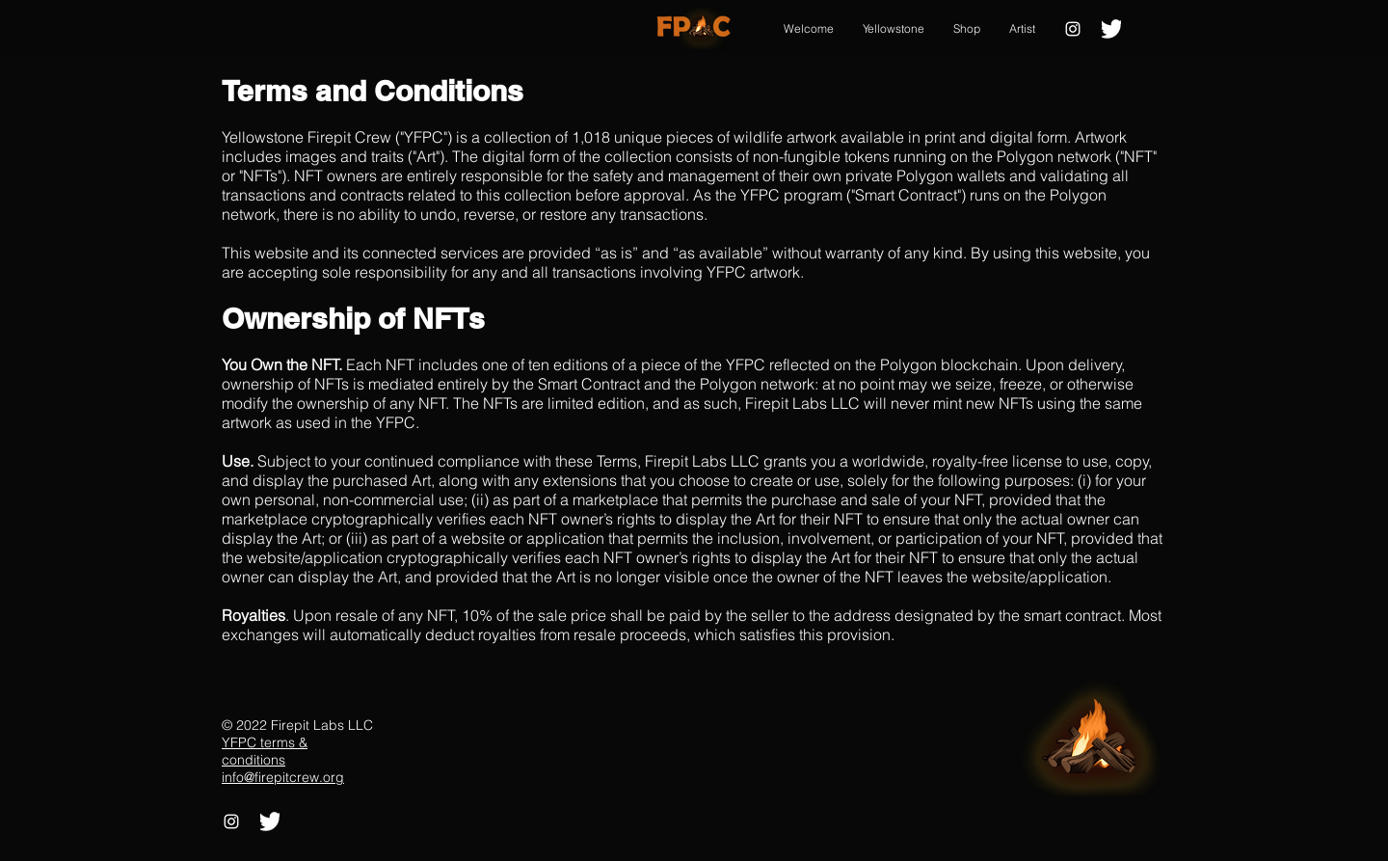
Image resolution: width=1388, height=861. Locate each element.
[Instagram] (1072, 29)
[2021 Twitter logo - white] (1111, 29)
